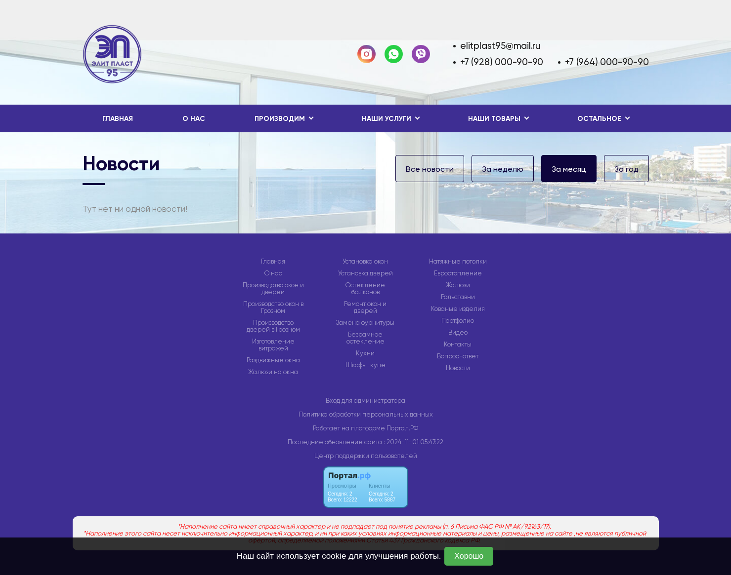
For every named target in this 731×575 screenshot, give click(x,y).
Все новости (430, 169)
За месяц (569, 169)
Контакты (458, 344)
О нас (193, 119)
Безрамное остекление (365, 338)
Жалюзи (458, 285)
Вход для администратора (365, 400)
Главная (117, 119)
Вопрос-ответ (457, 356)
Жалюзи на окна (273, 372)
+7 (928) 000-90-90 (501, 62)
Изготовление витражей (273, 345)
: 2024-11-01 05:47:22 (413, 442)
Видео (458, 332)
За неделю (502, 169)
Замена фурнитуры (365, 322)
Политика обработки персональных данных (366, 414)
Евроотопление (458, 273)
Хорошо (468, 556)
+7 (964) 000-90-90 (606, 62)
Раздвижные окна (273, 360)
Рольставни (458, 297)
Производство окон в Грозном (273, 307)
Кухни (365, 353)
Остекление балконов (365, 289)
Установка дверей (365, 273)
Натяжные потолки (458, 261)
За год (626, 169)
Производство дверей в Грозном (273, 326)
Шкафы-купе (365, 365)
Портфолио (457, 320)
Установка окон (365, 261)
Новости (458, 368)
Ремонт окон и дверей (365, 307)
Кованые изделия (458, 309)
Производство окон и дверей (273, 289)
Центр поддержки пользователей (365, 456)
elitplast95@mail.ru (500, 45)
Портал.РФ (402, 428)
